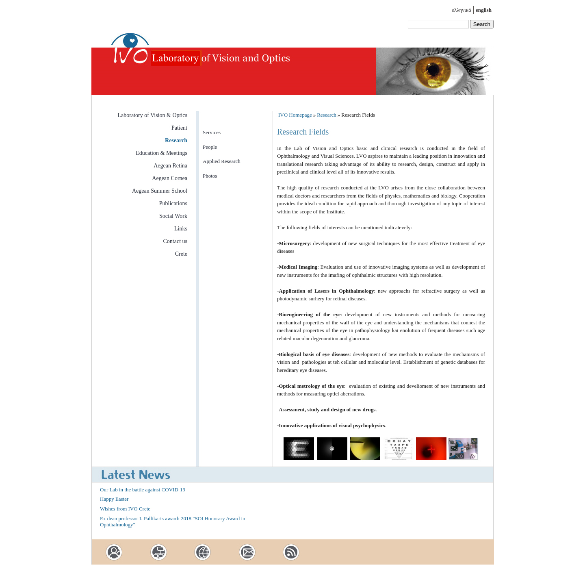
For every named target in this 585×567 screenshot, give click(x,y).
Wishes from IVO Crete (125, 509)
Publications (173, 203)
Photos (210, 176)
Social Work (173, 216)
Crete (181, 254)
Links (180, 229)
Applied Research (221, 161)
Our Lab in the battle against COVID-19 (142, 490)
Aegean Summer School (159, 191)
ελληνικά (461, 10)
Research (176, 140)
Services (212, 132)
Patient (179, 128)
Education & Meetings (161, 153)
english (484, 10)
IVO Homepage (295, 115)
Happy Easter (114, 499)
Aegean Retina (170, 166)
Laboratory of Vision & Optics (152, 115)
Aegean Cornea (169, 178)
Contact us (175, 241)
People (210, 147)
